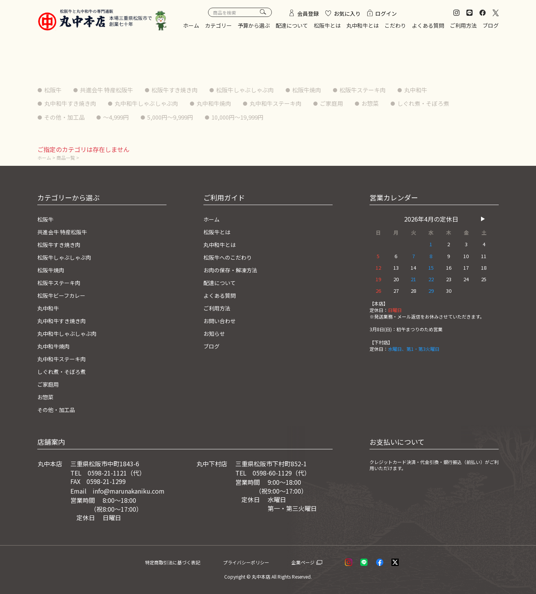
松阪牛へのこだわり (231, 256)
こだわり (395, 25)
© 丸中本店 (258, 573)
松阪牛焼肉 (323, 89)
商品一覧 (68, 157)
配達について (292, 25)
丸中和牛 (438, 89)
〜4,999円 (121, 117)
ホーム (191, 25)
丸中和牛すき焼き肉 (72, 103)
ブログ (491, 25)
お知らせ (215, 331)
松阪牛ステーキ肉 (382, 89)
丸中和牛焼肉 (224, 103)
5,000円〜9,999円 (180, 117)
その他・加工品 (66, 117)
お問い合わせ (221, 318)
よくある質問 (428, 25)
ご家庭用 (349, 103)
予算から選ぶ (254, 25)
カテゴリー (218, 25)
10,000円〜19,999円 (252, 117)
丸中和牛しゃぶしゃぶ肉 (153, 103)
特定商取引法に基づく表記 (182, 558)
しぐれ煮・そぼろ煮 (446, 103)
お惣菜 (390, 103)
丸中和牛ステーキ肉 (290, 103)
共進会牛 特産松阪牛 (111, 89)
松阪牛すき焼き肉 (183, 89)
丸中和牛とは (362, 25)
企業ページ (313, 558)
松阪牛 (54, 89)
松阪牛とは (327, 25)
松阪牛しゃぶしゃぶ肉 (258, 89)
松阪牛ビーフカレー (64, 293)
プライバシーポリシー (258, 558)
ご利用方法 (463, 25)
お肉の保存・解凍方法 (234, 269)
